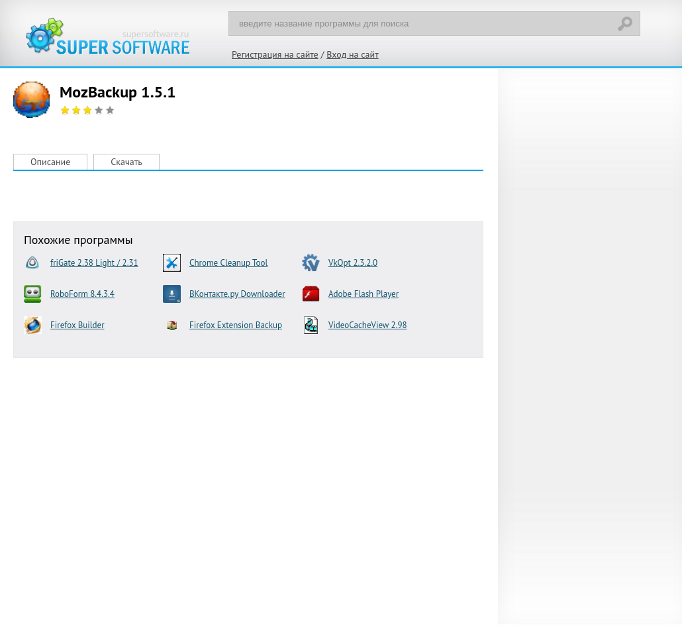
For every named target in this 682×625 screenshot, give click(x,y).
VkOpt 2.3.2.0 (339, 263)
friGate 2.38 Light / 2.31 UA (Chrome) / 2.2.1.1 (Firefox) (81, 263)
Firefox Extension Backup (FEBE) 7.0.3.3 (222, 325)
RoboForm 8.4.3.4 (69, 294)
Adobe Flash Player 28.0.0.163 (350, 294)
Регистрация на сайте (275, 54)
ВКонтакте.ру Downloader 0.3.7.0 (224, 294)
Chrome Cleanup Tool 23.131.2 (215, 263)
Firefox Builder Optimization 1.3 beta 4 (80, 325)
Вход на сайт (352, 54)
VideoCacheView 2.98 (354, 325)
